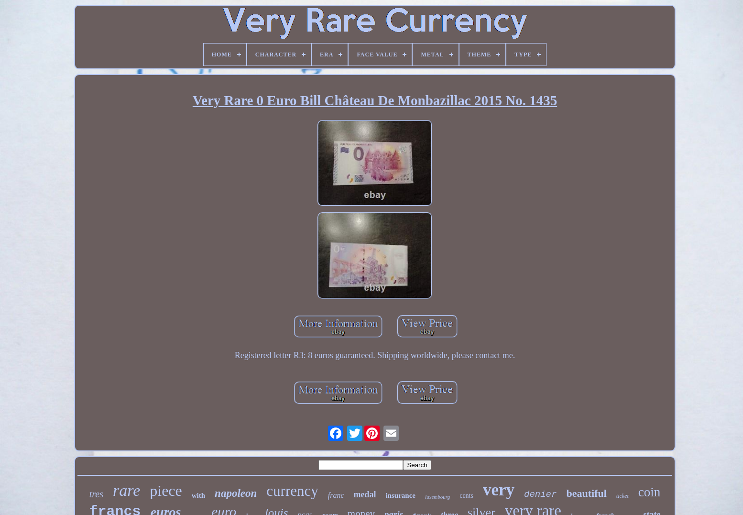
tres (96, 494)
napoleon (236, 493)
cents (466, 495)
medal (365, 494)
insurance (401, 495)
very (498, 490)
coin (649, 492)
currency (292, 490)
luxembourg (437, 497)
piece (166, 490)
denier (540, 494)
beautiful (586, 493)
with (198, 495)
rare (126, 490)
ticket (622, 496)
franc (336, 495)
